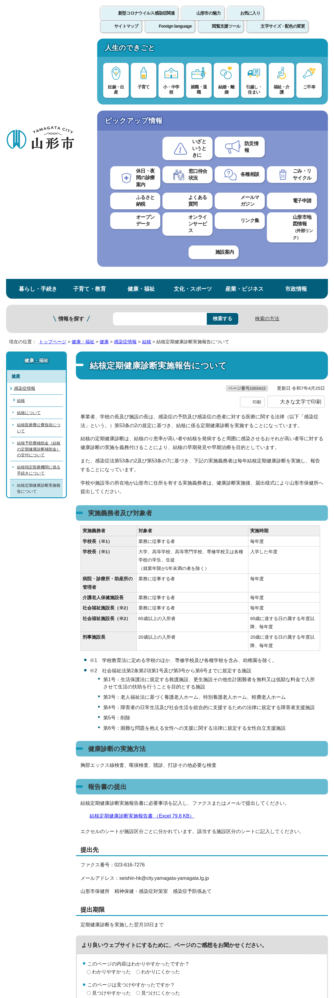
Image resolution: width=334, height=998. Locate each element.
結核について (29, 173)
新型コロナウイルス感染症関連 (146, 19)
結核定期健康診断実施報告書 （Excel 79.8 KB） (144, 589)
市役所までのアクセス (73, 924)
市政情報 (296, 49)
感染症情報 (125, 102)
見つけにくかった (160, 766)
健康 (104, 102)
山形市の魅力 (208, 19)
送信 (203, 780)
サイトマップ (248, 825)
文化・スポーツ (193, 49)
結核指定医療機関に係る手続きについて (38, 231)
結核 (146, 102)
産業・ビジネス (244, 49)
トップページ (52, 102)
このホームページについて (34, 825)
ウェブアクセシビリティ (189, 825)
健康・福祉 (141, 49)
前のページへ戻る (263, 807)
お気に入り (250, 19)
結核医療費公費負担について (38, 189)
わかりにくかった (160, 745)
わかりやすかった (111, 745)
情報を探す (71, 80)
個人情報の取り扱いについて (112, 825)
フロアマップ (21, 924)
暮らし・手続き (38, 49)
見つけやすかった (111, 766)
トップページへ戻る (313, 807)
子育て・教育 (89, 49)
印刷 (257, 175)
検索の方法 (267, 79)
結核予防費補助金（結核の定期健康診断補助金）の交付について (38, 210)
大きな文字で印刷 (300, 175)
